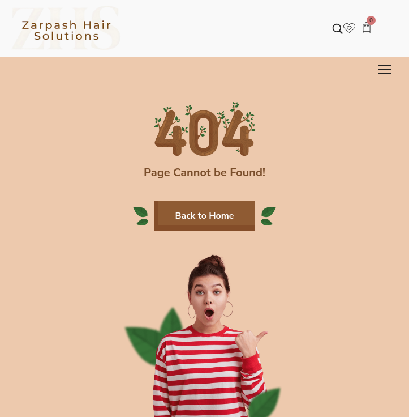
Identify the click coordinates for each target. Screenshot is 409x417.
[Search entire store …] (337, 29)
